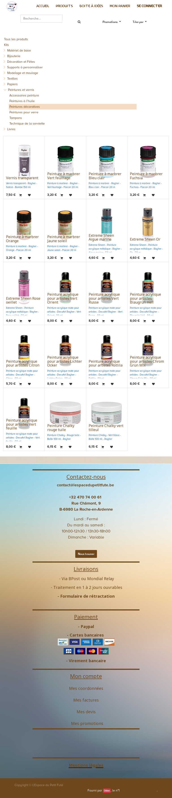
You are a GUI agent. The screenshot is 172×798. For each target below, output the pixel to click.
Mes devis (86, 711)
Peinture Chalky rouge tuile (60, 427)
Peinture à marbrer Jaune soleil (63, 238)
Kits (6, 45)
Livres (11, 129)
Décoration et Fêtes (21, 62)
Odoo (107, 790)
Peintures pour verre (23, 112)
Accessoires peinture (24, 95)
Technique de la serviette (27, 123)
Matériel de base (19, 50)
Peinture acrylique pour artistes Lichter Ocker (64, 361)
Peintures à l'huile (22, 101)
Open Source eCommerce (138, 790)
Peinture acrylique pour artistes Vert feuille (21, 424)
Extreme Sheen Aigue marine (101, 237)
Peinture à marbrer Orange (22, 238)
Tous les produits (16, 39)
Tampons (15, 118)
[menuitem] (42, 6)
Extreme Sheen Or (145, 239)
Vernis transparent (22, 177)
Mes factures (86, 700)
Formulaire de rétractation (87, 596)
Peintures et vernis (21, 90)
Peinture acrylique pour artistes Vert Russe (104, 298)
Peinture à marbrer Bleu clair (105, 175)
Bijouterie (13, 56)
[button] (140, 22)
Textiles (12, 78)
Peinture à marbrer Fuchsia (146, 175)
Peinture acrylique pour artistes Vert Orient (62, 298)
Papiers (12, 84)
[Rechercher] (79, 22)
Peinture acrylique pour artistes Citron (22, 363)
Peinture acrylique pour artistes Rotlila (106, 363)
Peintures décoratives (24, 107)
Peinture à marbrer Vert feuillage (63, 175)
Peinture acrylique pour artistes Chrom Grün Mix (147, 361)
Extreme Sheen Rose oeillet (23, 300)
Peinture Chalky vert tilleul (106, 427)
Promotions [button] (110, 22)
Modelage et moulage (22, 73)
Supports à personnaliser (25, 67)
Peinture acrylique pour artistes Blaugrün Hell (145, 298)
